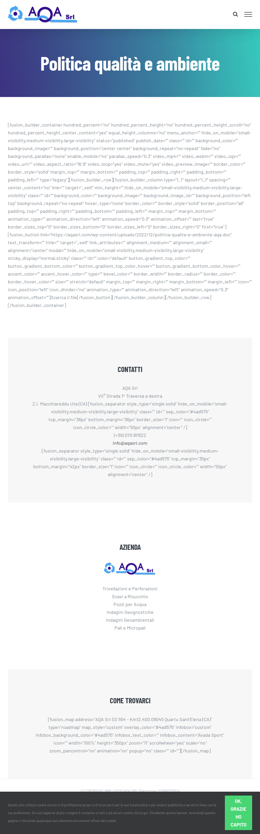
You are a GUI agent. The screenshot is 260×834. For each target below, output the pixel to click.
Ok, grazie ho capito (238, 812)
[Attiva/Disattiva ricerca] (235, 14)
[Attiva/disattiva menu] (248, 14)
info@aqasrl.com (130, 443)
